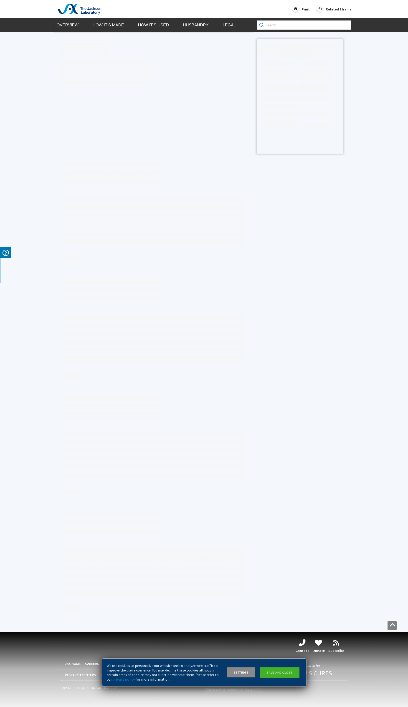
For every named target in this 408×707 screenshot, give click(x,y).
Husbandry (196, 25)
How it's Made (108, 25)
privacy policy (124, 679)
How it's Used (153, 25)
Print (306, 9)
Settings (241, 672)
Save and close (279, 672)
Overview (68, 25)
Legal (229, 25)
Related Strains (338, 9)
